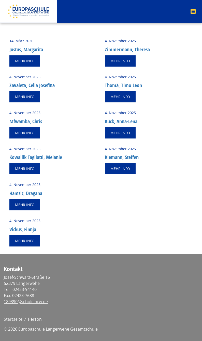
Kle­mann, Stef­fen (122, 157)
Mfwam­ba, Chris (25, 121)
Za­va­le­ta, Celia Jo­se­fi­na (32, 85)
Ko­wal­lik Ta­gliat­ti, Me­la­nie (35, 157)
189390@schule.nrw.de (26, 301)
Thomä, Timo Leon (123, 85)
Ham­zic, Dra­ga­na (25, 193)
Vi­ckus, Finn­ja (22, 229)
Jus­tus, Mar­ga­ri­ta (26, 49)
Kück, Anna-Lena (121, 121)
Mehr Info (25, 60)
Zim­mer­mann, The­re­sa (127, 49)
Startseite (13, 319)
